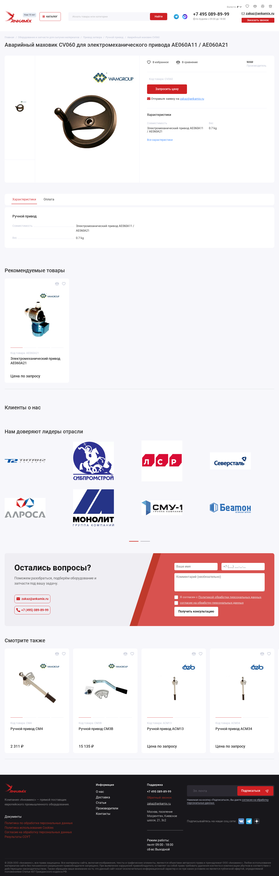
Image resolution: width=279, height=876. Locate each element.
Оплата (49, 199)
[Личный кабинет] (263, 6)
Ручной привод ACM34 (233, 729)
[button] (134, 541)
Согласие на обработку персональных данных (38, 832)
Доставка (103, 797)
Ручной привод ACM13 (165, 729)
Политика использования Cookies (29, 828)
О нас (100, 792)
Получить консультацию (196, 611)
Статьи (101, 803)
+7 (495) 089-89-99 (32, 610)
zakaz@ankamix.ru (32, 599)
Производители (107, 808)
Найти (159, 16)
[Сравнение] (255, 6)
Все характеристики (160, 139)
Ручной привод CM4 (26, 729)
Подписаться (255, 791)
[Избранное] (247, 6)
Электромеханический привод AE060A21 (35, 361)
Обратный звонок (159, 797)
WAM (250, 62)
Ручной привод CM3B (96, 729)
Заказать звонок (258, 20)
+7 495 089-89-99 (211, 14)
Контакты (103, 814)
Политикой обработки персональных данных (229, 597)
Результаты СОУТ (17, 837)
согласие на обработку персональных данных (212, 603)
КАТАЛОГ (50, 16)
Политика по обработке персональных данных (39, 823)
